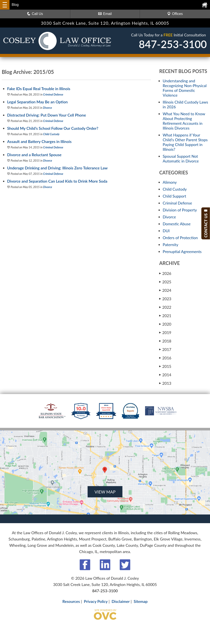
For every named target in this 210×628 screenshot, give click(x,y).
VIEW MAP (105, 491)
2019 (165, 332)
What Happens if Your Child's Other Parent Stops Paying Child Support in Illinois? (185, 142)
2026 (165, 273)
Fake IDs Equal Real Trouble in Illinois (38, 88)
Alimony (170, 182)
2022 (165, 307)
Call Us (35, 14)
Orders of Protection (180, 237)
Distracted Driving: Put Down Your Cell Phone (46, 115)
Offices (175, 14)
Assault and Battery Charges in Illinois (39, 141)
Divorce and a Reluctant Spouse (34, 154)
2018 (165, 341)
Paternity (170, 244)
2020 (165, 324)
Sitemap (140, 601)
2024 (165, 290)
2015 (165, 366)
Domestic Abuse (177, 223)
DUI (166, 230)
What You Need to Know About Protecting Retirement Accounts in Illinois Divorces (184, 120)
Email (105, 14)
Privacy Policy (96, 601)
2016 (165, 358)
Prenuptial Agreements (182, 251)
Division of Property (180, 210)
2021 (165, 316)
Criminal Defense (53, 94)
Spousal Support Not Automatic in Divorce (181, 158)
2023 (165, 299)
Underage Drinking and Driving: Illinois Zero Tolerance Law (57, 168)
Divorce (47, 107)
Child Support (174, 196)
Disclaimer (121, 601)
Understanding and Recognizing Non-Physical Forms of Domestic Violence (185, 87)
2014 (165, 375)
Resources (71, 601)
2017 (165, 349)
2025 (165, 282)
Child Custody (51, 134)
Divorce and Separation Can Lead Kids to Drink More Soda (57, 181)
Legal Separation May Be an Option (37, 101)
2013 (165, 383)
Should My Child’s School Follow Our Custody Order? (52, 128)
